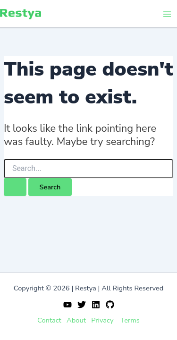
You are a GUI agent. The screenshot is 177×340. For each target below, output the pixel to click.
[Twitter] (81, 304)
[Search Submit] (15, 187)
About (76, 320)
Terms (130, 320)
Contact (49, 320)
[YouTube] (67, 304)
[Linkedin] (96, 304)
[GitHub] (110, 304)
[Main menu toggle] (167, 14)
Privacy (102, 320)
